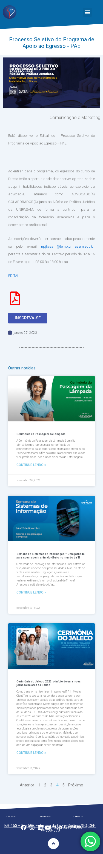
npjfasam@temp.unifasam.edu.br (68, 246)
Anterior (27, 785)
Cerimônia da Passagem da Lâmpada (40, 434)
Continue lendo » (31, 465)
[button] (87, 12)
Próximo (75, 785)
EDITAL (14, 276)
